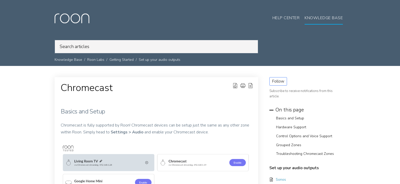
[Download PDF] (235, 85)
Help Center (286, 18)
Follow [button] (278, 81)
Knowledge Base (68, 59)
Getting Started (121, 59)
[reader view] (250, 85)
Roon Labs (95, 59)
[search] (156, 46)
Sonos (281, 179)
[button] (242, 85)
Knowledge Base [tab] (324, 18)
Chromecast (87, 88)
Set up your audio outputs (159, 59)
